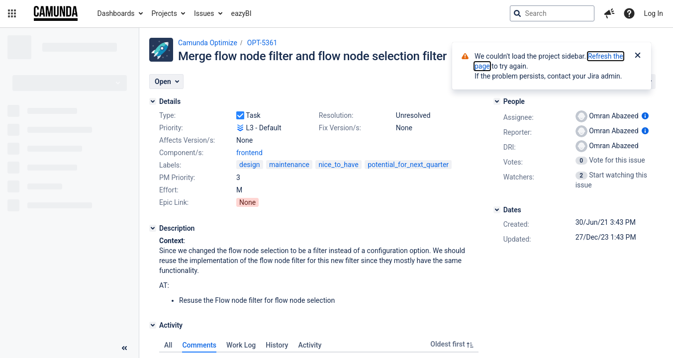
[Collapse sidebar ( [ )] (124, 348)
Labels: (170, 165)
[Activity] (152, 325)
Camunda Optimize (207, 43)
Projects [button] (164, 13)
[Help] (629, 13)
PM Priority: (177, 177)
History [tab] (277, 345)
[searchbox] (552, 13)
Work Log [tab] (241, 345)
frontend (249, 153)
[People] (496, 101)
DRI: (509, 147)
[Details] (152, 101)
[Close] (638, 56)
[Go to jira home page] (56, 13)
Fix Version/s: (340, 128)
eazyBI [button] (241, 13)
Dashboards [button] (116, 13)
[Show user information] (645, 116)
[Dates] (496, 209)
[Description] (152, 228)
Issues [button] (204, 13)
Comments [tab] (199, 345)
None (247, 202)
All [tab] (168, 345)
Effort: (169, 190)
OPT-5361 (262, 43)
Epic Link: (174, 202)
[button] (12, 13)
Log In (653, 13)
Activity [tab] (309, 345)
